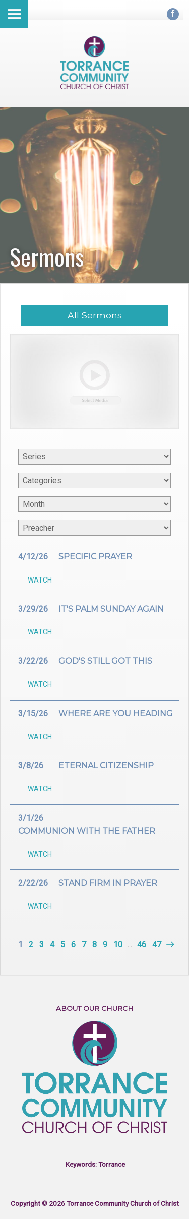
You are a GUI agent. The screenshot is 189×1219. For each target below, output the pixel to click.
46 (141, 944)
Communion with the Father (86, 831)
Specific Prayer (95, 556)
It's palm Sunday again (111, 609)
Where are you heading (115, 713)
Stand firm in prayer (107, 883)
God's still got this (105, 661)
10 (117, 944)
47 (156, 944)
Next (169, 944)
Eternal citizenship (106, 765)
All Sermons (95, 315)
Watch (40, 580)
